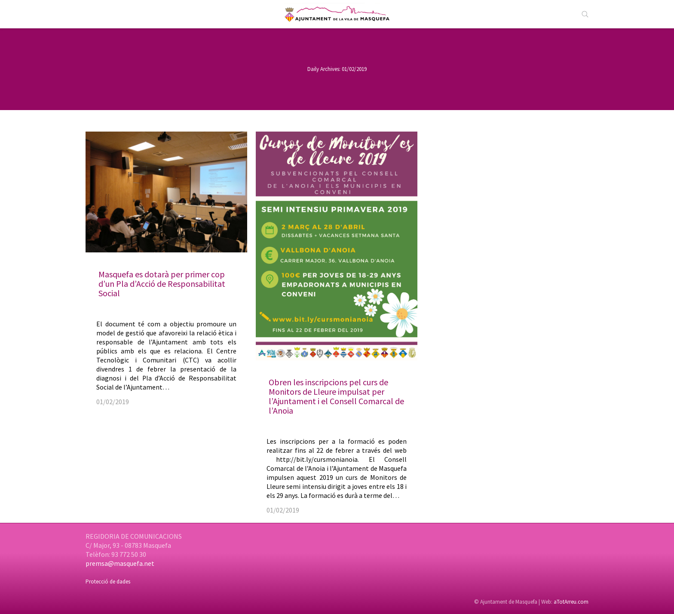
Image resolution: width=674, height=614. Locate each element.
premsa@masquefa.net (120, 563)
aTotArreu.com (571, 601)
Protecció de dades (108, 581)
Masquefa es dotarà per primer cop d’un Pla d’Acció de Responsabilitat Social (161, 283)
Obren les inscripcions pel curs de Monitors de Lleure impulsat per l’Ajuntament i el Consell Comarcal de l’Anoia (336, 396)
